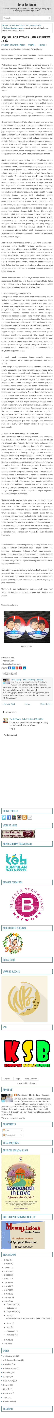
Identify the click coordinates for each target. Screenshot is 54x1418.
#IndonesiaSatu (17, 25)
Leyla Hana (15, 719)
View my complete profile (13, 1118)
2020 (7, 1279)
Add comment (10, 735)
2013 (6, 1340)
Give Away (8, 1381)
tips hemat (8, 1402)
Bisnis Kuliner (9, 1368)
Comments (9, 1135)
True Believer (27, 4)
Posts (7, 1130)
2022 (7, 1271)
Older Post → (46, 704)
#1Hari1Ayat (9, 1356)
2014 (6, 1301)
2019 (6, 1282)
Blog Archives (31, 1079)
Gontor (6, 1385)
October (11, 1308)
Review (6, 1393)
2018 (6, 1286)
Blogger (32, 1083)
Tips (5, 1397)
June (9, 1323)
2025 (7, 1260)
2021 (6, 1275)
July (9, 1315)
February (11, 1331)
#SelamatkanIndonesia (12, 28)
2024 (6, 1264)
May (9, 1327)
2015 (6, 1297)
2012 (6, 1344)
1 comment (41, 44)
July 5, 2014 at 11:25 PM (32, 719)
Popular (7, 1079)
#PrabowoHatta (33, 25)
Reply (12, 729)
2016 (6, 1294)
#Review (7, 1364)
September (12, 1312)
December (12, 1304)
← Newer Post (8, 704)
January (11, 1335)
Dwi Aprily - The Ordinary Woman (33, 1095)
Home (5, 25)
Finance (6, 1373)
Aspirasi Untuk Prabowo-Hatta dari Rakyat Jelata (25, 38)
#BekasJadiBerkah (12, 1360)
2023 (7, 1267)
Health (6, 1389)
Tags (18, 1079)
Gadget (6, 1377)
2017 (6, 1290)
